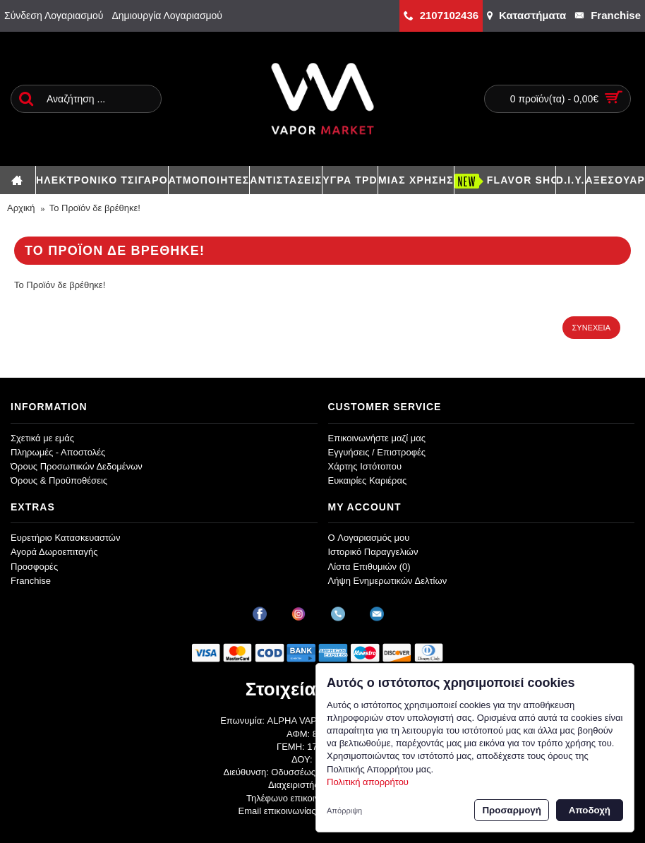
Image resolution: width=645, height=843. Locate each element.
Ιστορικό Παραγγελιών (373, 551)
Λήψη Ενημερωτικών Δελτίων (387, 580)
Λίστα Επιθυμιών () (369, 566)
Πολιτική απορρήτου (368, 782)
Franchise (31, 580)
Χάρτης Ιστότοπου (365, 466)
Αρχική (21, 208)
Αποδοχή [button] (589, 810)
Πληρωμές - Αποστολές (58, 452)
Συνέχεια (591, 327)
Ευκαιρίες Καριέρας (367, 480)
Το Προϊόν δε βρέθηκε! (94, 208)
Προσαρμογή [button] (511, 810)
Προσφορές (34, 566)
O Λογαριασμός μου (369, 537)
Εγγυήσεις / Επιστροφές (377, 452)
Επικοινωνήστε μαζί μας (377, 438)
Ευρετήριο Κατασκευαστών (66, 537)
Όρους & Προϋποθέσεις (59, 480)
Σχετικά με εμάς (42, 438)
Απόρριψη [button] (344, 810)
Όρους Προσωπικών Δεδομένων (77, 466)
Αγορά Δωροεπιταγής (54, 551)
